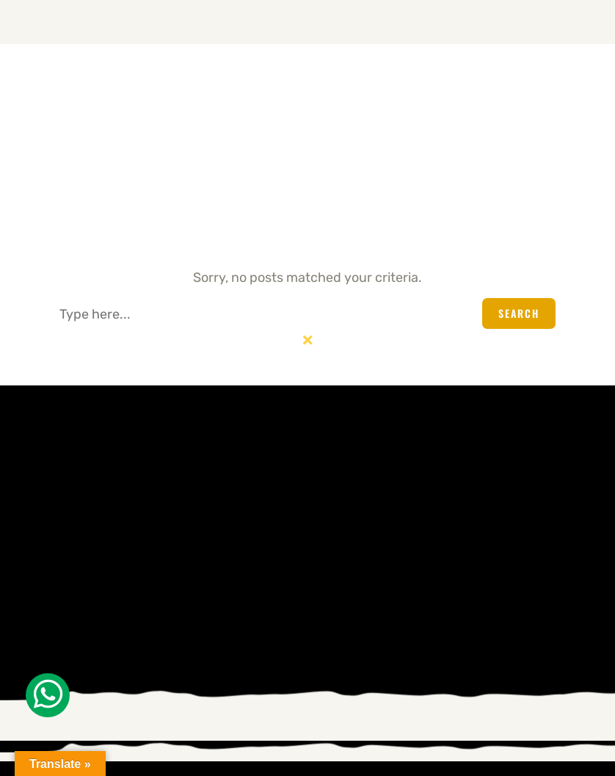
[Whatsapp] (48, 695)
